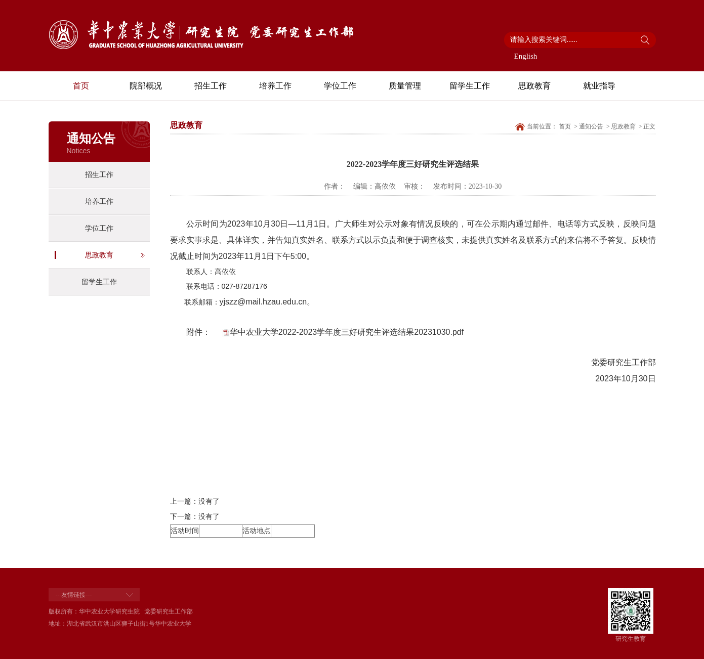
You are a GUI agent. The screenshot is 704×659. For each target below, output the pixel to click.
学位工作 (340, 85)
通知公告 (591, 126)
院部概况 (146, 85)
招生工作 (210, 85)
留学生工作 (469, 85)
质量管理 (405, 85)
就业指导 (599, 85)
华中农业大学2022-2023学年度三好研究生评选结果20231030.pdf (347, 332)
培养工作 (275, 85)
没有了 (209, 501)
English (525, 56)
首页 (81, 85)
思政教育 (534, 85)
